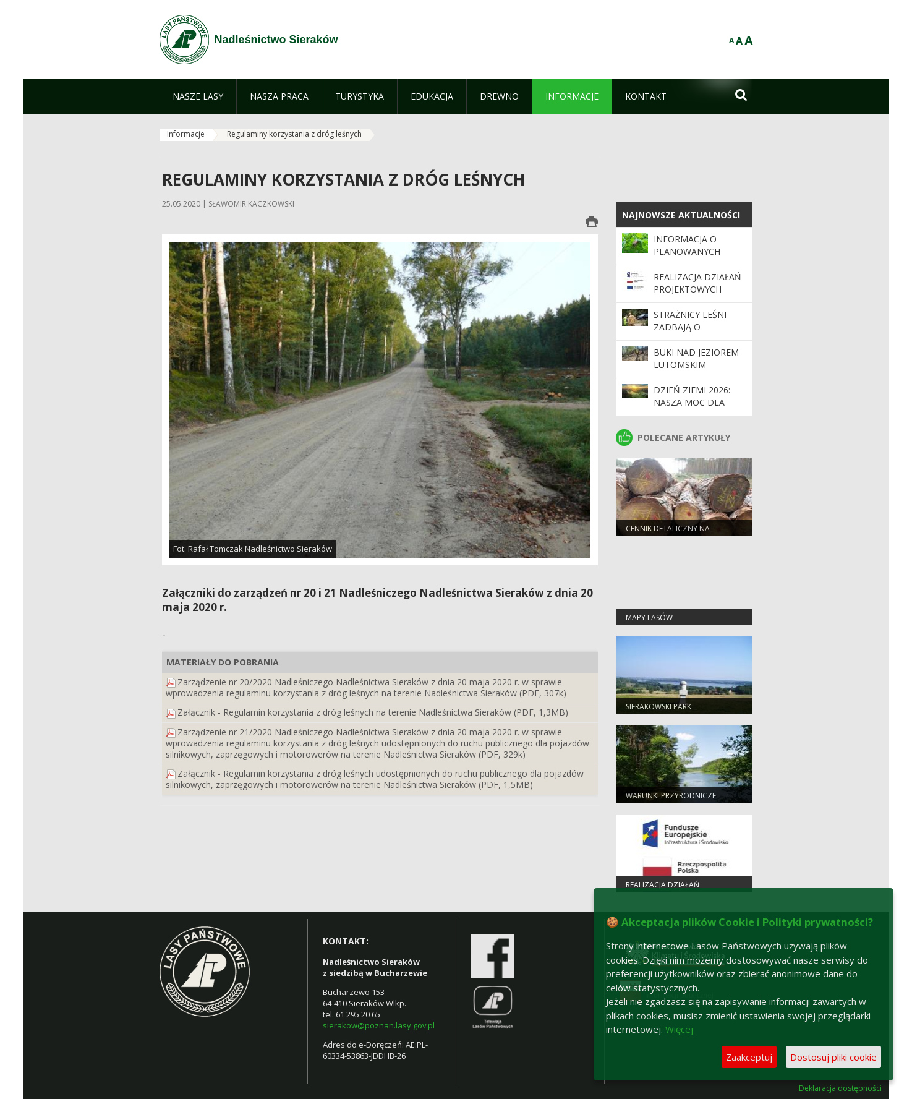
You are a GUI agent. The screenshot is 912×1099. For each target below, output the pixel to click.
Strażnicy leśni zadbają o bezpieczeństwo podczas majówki (695, 333)
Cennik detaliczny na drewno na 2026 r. (668, 533)
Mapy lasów (649, 617)
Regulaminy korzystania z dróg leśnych (294, 134)
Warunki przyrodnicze (671, 795)
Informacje (186, 134)
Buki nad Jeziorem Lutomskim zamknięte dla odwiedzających (696, 371)
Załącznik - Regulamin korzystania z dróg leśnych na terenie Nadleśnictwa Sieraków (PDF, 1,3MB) (372, 712)
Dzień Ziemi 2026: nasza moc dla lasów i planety (692, 402)
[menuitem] (198, 96)
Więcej (679, 1029)
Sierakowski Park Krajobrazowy (658, 711)
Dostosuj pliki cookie (833, 1057)
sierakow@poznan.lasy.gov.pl (379, 1025)
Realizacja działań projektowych (697, 283)
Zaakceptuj (749, 1057)
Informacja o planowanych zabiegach (687, 251)
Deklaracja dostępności (840, 1088)
